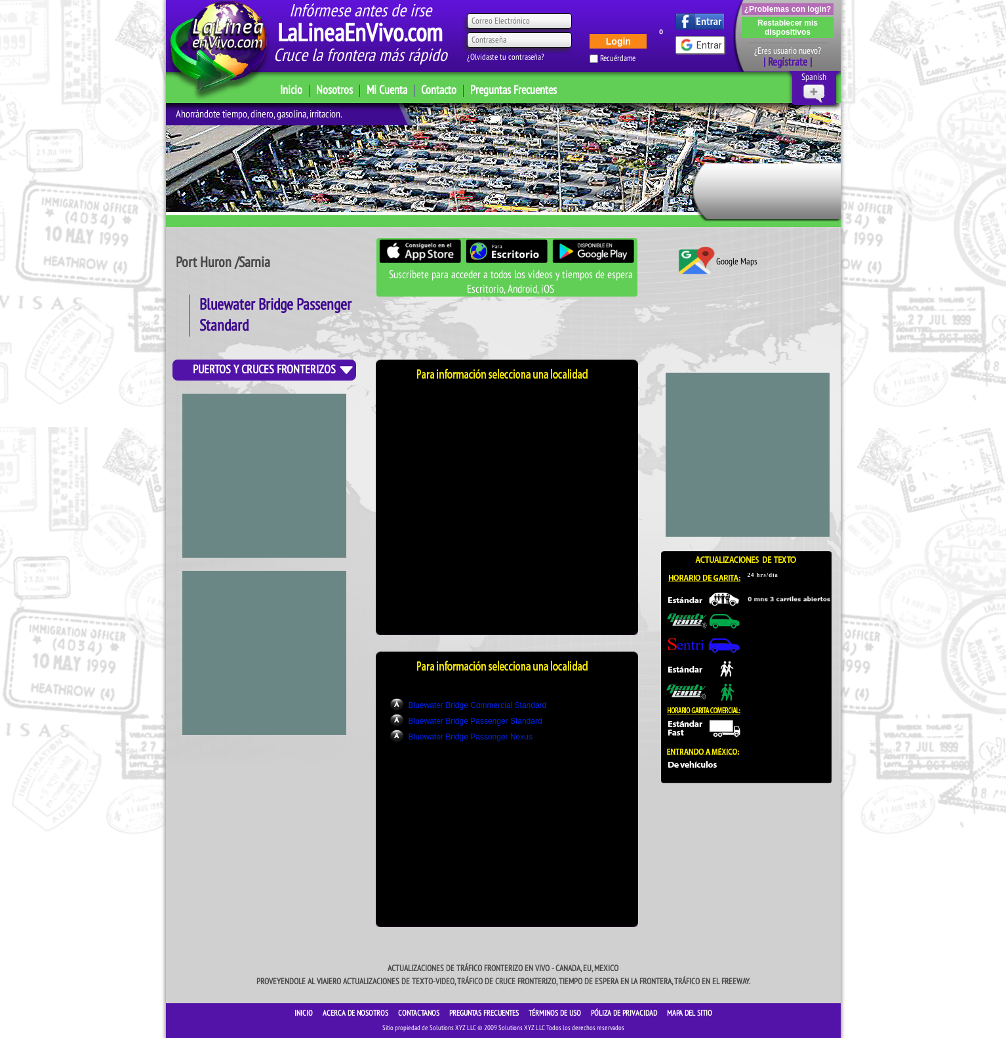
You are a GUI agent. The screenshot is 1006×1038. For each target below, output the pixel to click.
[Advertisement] (264, 653)
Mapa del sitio (689, 1013)
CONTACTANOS (419, 1013)
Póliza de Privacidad (625, 1013)
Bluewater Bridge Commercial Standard (478, 705)
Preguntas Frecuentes (513, 90)
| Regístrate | (787, 62)
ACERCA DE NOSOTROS (356, 1013)
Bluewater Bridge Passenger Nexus (471, 736)
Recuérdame (617, 58)
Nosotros (334, 90)
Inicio (291, 90)
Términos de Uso (556, 1013)
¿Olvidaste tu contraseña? (505, 57)
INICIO (304, 1013)
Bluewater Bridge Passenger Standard (475, 721)
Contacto (438, 90)
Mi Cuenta (387, 90)
